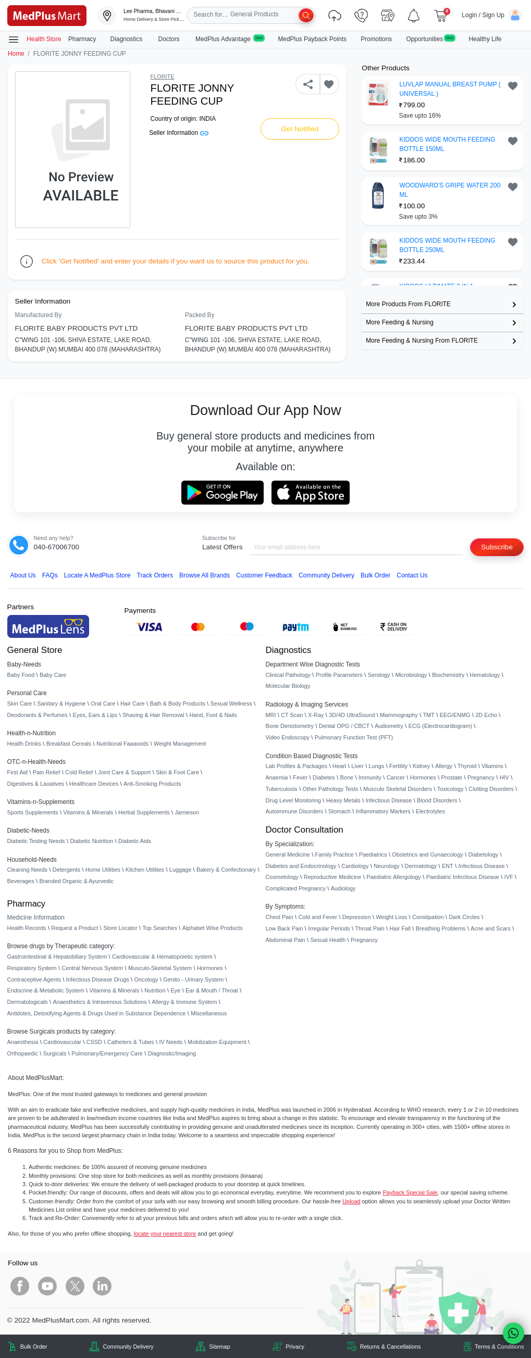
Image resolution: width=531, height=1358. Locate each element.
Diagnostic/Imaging (172, 1053)
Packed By (200, 315)
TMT (429, 715)
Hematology (485, 675)
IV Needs (171, 1042)
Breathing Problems (441, 928)
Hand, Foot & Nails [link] (213, 715)
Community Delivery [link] (128, 1346)
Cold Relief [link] (79, 772)
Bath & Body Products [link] (177, 703)
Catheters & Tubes (130, 1042)
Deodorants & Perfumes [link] (37, 715)
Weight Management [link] (180, 743)
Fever (300, 777)
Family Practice (334, 854)
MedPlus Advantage (229, 39)
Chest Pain (279, 917)
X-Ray (316, 715)
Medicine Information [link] (36, 917)
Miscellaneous (209, 1013)
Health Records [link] (26, 928)
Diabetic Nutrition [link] (91, 841)
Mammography (399, 715)
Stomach (339, 811)
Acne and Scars (491, 928)
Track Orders (155, 575)
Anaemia (277, 777)
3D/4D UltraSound (352, 715)
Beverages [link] (20, 881)
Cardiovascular (62, 1042)
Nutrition (155, 990)
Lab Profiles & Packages (296, 766)
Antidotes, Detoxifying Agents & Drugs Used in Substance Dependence (96, 1013)
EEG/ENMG (455, 715)
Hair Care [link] (132, 703)
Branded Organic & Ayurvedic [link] (76, 881)
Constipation (427, 917)
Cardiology (354, 866)
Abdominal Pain (285, 940)
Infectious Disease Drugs (97, 979)
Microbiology (411, 675)
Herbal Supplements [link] (144, 812)
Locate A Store (97, 575)
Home (16, 53)
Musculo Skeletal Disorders (397, 789)
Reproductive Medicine (333, 877)
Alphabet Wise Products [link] (212, 928)
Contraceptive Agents (34, 979)
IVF (508, 877)
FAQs (50, 575)
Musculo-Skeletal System (160, 968)
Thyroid (467, 766)
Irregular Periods (329, 928)
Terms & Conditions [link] (499, 1346)
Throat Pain (369, 928)
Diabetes (324, 777)
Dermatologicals (27, 1002)
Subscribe (497, 547)
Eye (176, 990)
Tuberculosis (282, 789)
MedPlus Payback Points (312, 39)
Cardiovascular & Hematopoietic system (162, 956)
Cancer (396, 777)
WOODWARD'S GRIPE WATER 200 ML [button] (449, 190)
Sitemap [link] (219, 1346)
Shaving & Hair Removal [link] (153, 715)
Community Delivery (326, 575)
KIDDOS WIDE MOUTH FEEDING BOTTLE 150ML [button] (447, 144)
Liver (357, 766)
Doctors (169, 39)
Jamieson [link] (187, 812)
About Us (23, 575)
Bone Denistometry (290, 726)
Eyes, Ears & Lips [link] (94, 715)
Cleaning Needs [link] (27, 869)
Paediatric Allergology (393, 877)
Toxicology (450, 789)
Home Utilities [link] (102, 869)
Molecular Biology (288, 686)
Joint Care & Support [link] (124, 772)
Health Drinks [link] (24, 743)
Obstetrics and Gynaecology (427, 854)
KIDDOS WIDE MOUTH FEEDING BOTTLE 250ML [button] (447, 245)
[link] (47, 15)
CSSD (94, 1042)
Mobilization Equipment (217, 1042)
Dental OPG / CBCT (344, 726)
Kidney (421, 766)
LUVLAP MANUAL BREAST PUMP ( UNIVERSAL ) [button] (449, 89)
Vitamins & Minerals (115, 990)
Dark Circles (464, 917)
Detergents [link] (66, 869)
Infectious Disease (388, 800)
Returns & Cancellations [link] (390, 1346)
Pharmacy (82, 39)
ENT (447, 866)
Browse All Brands (204, 575)
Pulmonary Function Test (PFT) (354, 737)
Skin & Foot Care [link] (177, 772)
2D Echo (486, 715)
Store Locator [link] (120, 928)
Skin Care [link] (19, 703)
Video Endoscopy (288, 737)
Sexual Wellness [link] (231, 703)
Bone (346, 777)
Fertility (398, 766)
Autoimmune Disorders (295, 811)
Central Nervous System (92, 968)
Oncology (146, 979)
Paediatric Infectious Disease (462, 877)
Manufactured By (38, 315)
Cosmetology (282, 877)
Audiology (343, 888)
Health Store (34, 39)
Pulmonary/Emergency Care (107, 1053)
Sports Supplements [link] (32, 812)
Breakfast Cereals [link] (68, 743)
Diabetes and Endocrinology (301, 866)
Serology (379, 675)
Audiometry (389, 726)
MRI (271, 715)
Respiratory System (32, 968)
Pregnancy (481, 777)
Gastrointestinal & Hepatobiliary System (57, 956)
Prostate (452, 777)
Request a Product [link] (74, 928)
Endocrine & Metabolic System (45, 990)
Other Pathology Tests (331, 789)
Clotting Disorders (490, 789)
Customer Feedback (264, 575)
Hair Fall (399, 928)
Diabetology (483, 854)
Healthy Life (485, 39)
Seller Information (178, 132)
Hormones (210, 968)
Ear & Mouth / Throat (212, 990)
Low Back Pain (284, 928)
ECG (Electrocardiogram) (440, 726)
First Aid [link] (17, 772)
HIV (504, 777)
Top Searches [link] (159, 928)
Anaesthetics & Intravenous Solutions (99, 1002)
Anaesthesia (23, 1042)
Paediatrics (373, 854)
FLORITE (163, 76)
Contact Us (412, 575)
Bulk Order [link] (33, 1346)
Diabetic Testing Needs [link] (36, 841)
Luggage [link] (180, 869)
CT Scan (292, 715)
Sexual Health (328, 940)
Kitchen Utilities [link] (145, 869)
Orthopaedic (22, 1053)
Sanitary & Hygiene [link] (61, 703)
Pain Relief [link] (46, 772)
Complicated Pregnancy (296, 888)
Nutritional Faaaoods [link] (122, 743)
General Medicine (288, 854)
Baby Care (53, 675)
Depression (356, 917)
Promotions (376, 39)
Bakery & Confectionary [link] (226, 869)
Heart (339, 766)
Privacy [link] (295, 1346)
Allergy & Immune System (184, 1002)
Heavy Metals (343, 800)
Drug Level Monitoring (293, 800)
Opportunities (430, 39)
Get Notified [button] (299, 129)
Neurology (387, 866)
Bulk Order (375, 575)
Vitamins (492, 766)
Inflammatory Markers (383, 811)
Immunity (370, 777)
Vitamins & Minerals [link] (88, 812)
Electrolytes (430, 811)
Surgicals (55, 1053)
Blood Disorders (437, 800)
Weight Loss (391, 917)
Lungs (377, 766)
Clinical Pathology (288, 675)
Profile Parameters (339, 675)
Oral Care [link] (103, 703)
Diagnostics (127, 39)
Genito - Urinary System (193, 979)
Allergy (443, 766)
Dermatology (421, 866)
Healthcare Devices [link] (93, 784)
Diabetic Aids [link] (134, 841)
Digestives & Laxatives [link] (35, 784)
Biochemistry (448, 675)
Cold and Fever (318, 917)
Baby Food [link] (21, 675)
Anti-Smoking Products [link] (152, 784)
